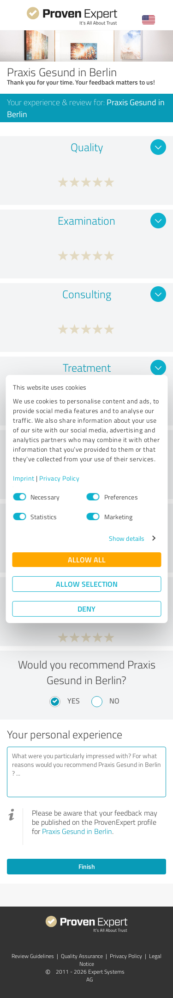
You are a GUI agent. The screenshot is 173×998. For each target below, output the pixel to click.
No (114, 701)
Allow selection (87, 583)
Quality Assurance (82, 956)
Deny (86, 608)
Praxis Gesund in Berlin (77, 831)
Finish (86, 866)
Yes (73, 701)
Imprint (24, 478)
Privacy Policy (59, 478)
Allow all (87, 559)
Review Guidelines (33, 956)
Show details (126, 538)
